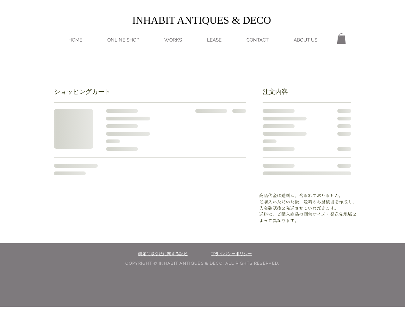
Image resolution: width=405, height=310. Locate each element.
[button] (341, 38)
